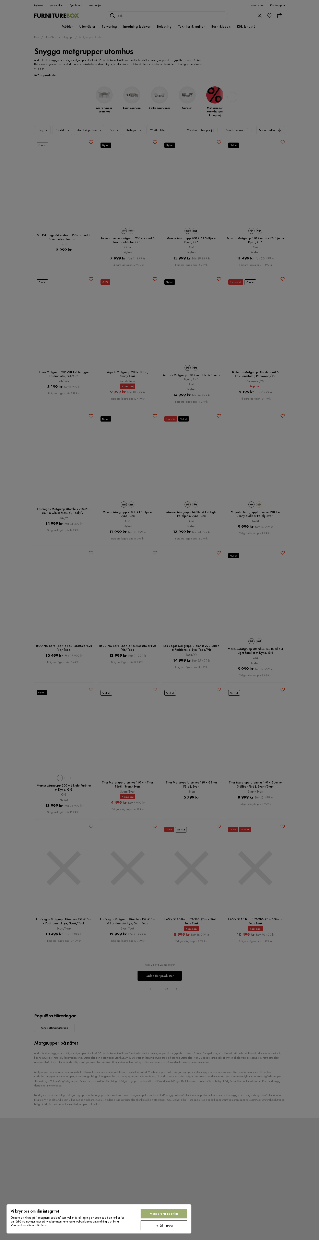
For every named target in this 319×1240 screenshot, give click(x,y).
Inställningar (164, 1225)
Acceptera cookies (164, 1213)
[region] (99, 1218)
